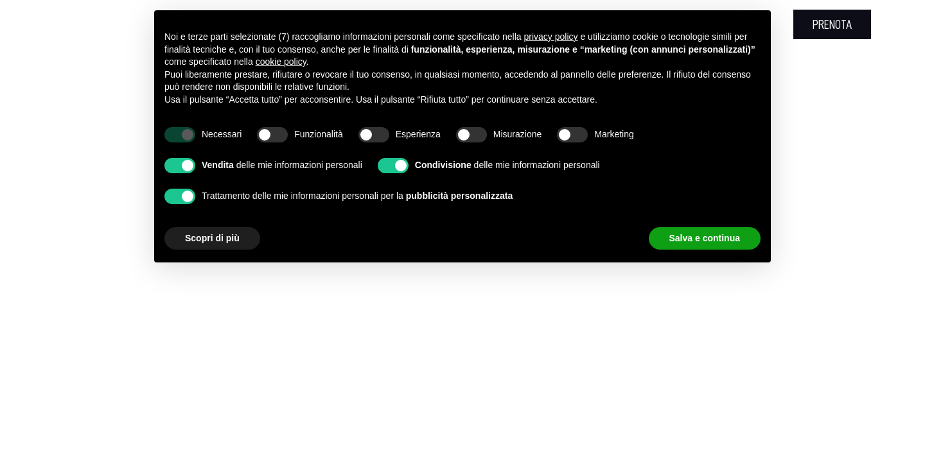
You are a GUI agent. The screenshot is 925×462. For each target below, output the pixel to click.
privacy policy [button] (551, 36)
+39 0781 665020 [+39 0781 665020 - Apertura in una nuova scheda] (142, 24)
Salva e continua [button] (704, 238)
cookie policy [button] (281, 61)
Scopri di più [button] (212, 238)
